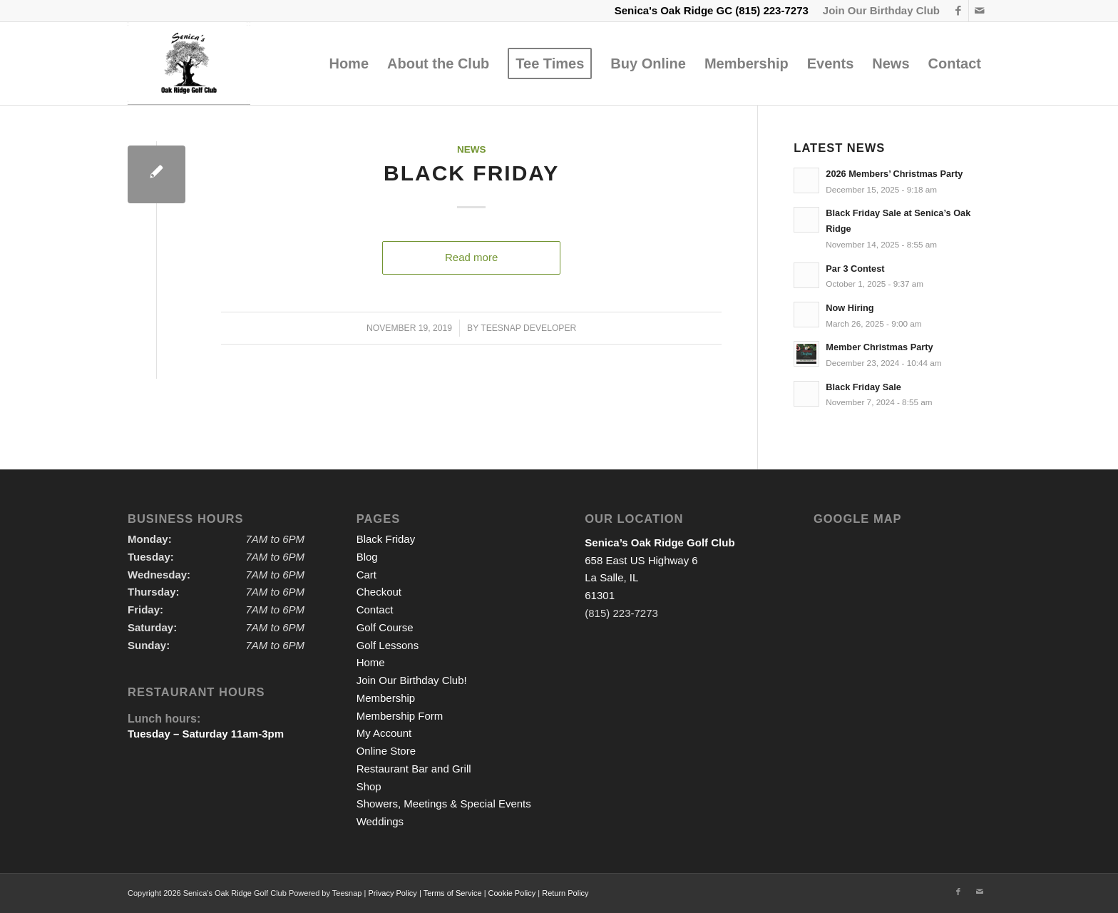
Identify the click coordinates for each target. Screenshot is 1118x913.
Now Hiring (849, 307)
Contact (375, 609)
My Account (384, 733)
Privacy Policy (392, 893)
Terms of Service (453, 893)
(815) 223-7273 (772, 10)
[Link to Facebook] (958, 10)
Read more (471, 257)
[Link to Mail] (979, 10)
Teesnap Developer (528, 328)
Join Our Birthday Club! (412, 680)
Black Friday (471, 173)
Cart (366, 574)
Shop (369, 786)
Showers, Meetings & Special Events (444, 803)
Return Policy (565, 893)
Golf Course (385, 627)
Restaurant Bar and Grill (414, 768)
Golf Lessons (388, 645)
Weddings (380, 821)
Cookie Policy (512, 893)
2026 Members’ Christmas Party (894, 173)
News (471, 149)
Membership (386, 698)
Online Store (386, 751)
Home (371, 662)
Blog (367, 557)
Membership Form (400, 716)
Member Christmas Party (879, 347)
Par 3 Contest (855, 268)
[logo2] (189, 63)
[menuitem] (878, 10)
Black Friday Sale (863, 387)
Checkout (379, 592)
